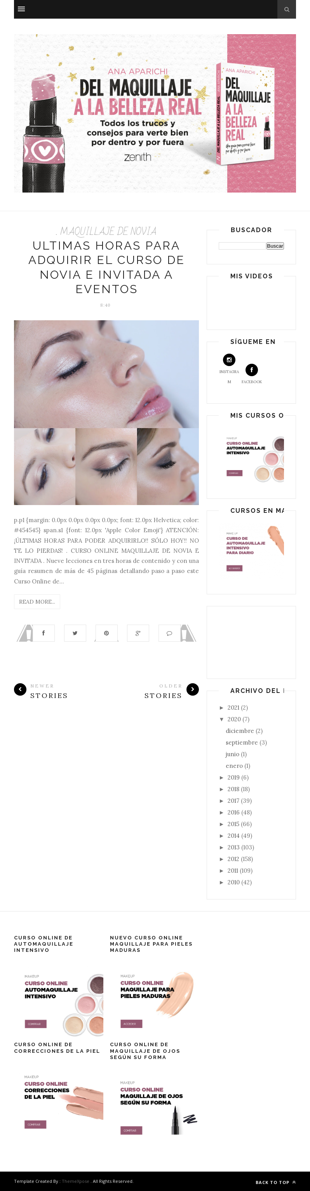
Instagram (229, 369)
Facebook (252, 374)
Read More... (37, 601)
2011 (234, 870)
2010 (234, 882)
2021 (234, 707)
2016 (234, 812)
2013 (234, 847)
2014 (234, 835)
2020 (235, 719)
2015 (234, 824)
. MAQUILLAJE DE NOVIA (106, 232)
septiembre (242, 742)
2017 (234, 800)
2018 (234, 789)
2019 (234, 777)
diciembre (241, 730)
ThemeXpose (76, 1181)
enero (235, 765)
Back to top (276, 1182)
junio (233, 754)
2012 (234, 859)
